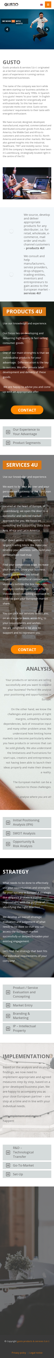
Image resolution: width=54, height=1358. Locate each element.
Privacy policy (19, 1352)
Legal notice (35, 1352)
